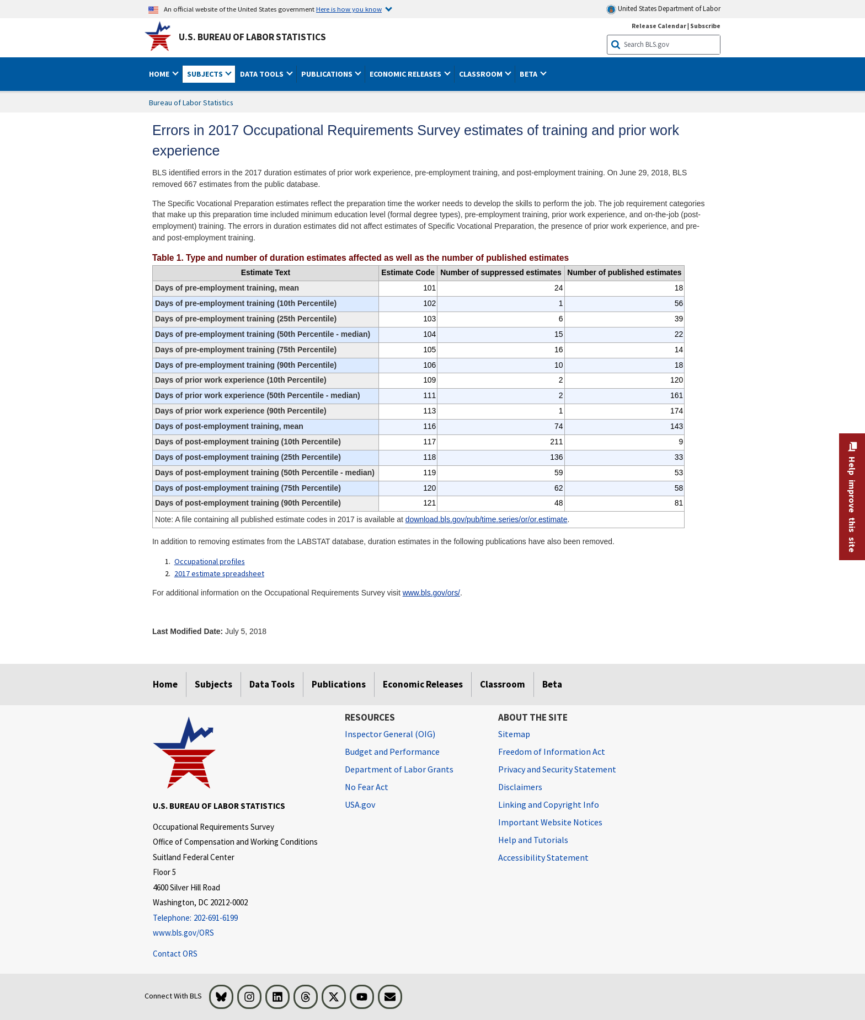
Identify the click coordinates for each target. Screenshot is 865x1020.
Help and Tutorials (533, 839)
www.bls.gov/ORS (183, 932)
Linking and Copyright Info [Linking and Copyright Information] (548, 804)
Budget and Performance (392, 751)
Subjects (213, 684)
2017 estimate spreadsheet (219, 573)
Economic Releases (423, 684)
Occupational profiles (209, 561)
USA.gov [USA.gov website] (360, 804)
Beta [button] (529, 74)
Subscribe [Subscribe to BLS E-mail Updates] (705, 26)
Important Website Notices (550, 822)
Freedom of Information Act (551, 751)
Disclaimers (520, 786)
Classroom (502, 684)
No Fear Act (366, 786)
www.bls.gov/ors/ (431, 592)
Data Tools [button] (262, 74)
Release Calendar (659, 26)
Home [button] (160, 74)
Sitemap (514, 733)
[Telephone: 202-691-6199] (240, 918)
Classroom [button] (481, 74)
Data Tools (272, 684)
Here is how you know (349, 8)
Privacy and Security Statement (557, 769)
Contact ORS (175, 953)
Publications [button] (327, 74)
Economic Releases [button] (406, 74)
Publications (339, 684)
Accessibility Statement (543, 857)
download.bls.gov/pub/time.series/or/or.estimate (486, 519)
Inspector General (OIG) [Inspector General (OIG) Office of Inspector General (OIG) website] (390, 733)
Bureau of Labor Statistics (191, 103)
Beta (552, 684)
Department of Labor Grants (399, 769)
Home (165, 684)
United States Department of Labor (663, 9)
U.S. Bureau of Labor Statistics (252, 37)
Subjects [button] (206, 74)
